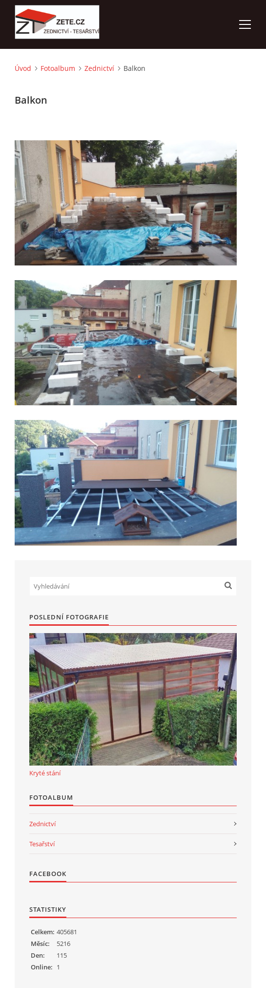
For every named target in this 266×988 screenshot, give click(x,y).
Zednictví (99, 68)
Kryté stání (45, 772)
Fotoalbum (58, 68)
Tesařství (42, 843)
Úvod (23, 68)
